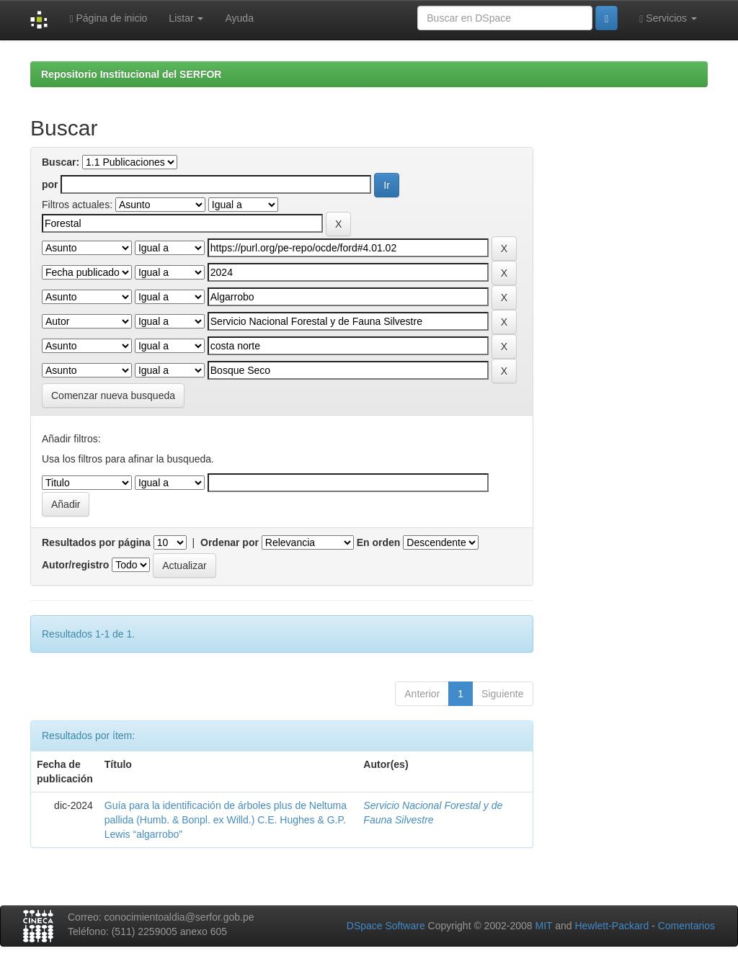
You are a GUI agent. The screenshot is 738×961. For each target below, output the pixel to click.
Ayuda (239, 18)
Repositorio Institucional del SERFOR (131, 74)
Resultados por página (96, 542)
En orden (379, 542)
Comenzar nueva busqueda (113, 395)
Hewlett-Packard (611, 925)
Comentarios (686, 925)
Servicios (668, 18)
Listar (186, 18)
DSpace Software (386, 925)
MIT (543, 925)
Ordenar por (229, 542)
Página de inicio (108, 18)
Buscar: (60, 162)
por (50, 184)
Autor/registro (75, 565)
